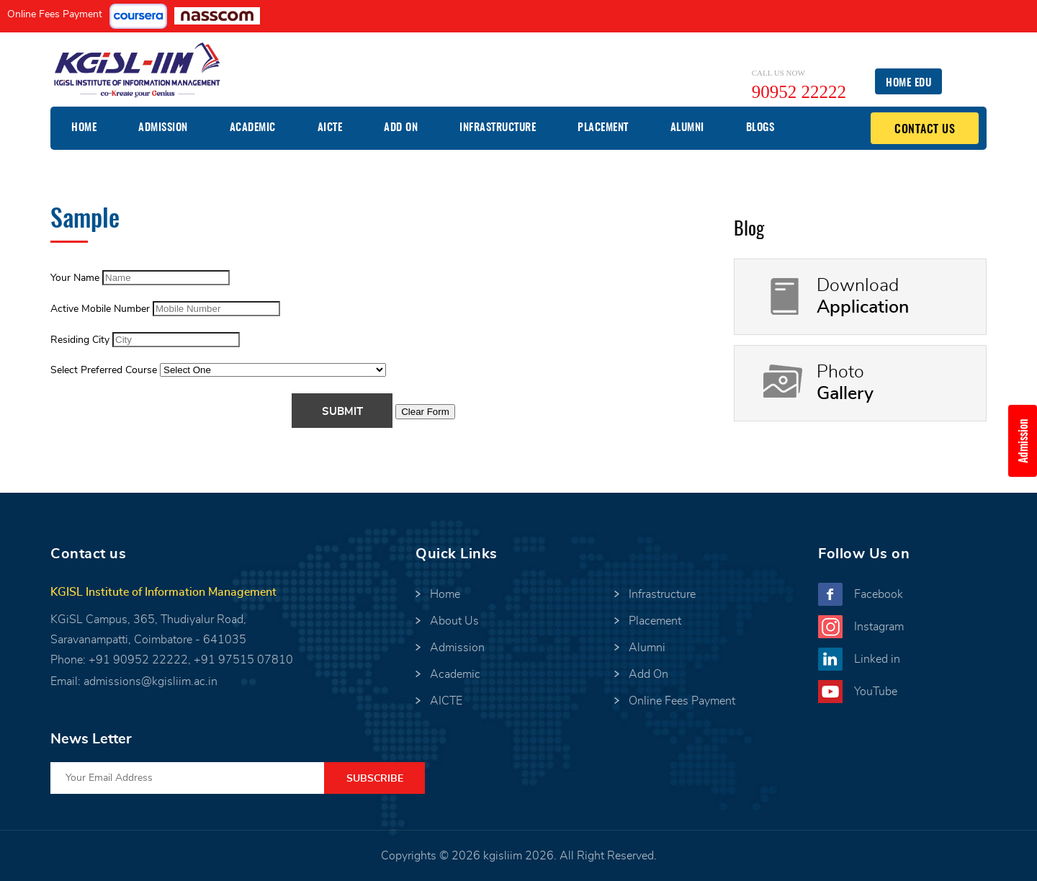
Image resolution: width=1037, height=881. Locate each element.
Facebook (878, 594)
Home (83, 127)
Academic (253, 127)
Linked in (877, 659)
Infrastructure (497, 127)
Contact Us (924, 129)
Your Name (74, 278)
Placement (603, 127)
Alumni (687, 127)
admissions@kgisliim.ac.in (150, 681)
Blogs (760, 127)
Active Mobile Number (100, 309)
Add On (401, 127)
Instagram (879, 626)
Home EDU (908, 83)
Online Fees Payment (54, 14)
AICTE (330, 127)
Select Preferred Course (103, 370)
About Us (454, 621)
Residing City (79, 340)
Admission (163, 127)
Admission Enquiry (1027, 441)
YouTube (875, 691)
